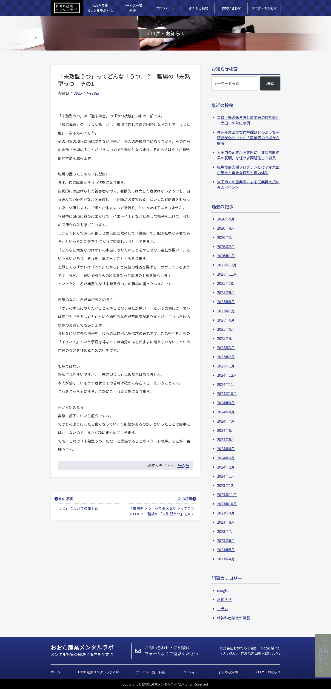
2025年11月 (227, 274)
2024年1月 (226, 476)
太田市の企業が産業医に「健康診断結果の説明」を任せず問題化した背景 (248, 155)
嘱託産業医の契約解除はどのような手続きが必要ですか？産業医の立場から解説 (248, 137)
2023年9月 (226, 513)
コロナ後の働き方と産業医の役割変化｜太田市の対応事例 (248, 120)
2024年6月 (226, 430)
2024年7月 (226, 421)
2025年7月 (226, 310)
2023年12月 (227, 485)
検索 (270, 83)
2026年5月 (226, 219)
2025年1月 (226, 366)
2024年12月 (227, 375)
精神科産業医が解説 (233, 618)
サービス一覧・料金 (150, 672)
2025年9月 (226, 292)
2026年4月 (226, 228)
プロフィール (191, 672)
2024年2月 (226, 467)
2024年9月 (226, 402)
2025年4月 (226, 338)
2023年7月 (226, 531)
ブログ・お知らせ (267, 672)
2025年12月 (227, 265)
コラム (222, 608)
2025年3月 (226, 347)
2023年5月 (226, 549)
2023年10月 (227, 503)
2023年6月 (226, 540)
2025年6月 (226, 320)
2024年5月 (226, 439)
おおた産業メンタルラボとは (98, 672)
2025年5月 (226, 329)
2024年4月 (226, 448)
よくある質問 (228, 672)
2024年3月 (226, 457)
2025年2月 (226, 356)
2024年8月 (226, 412)
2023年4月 (226, 559)
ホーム (55, 672)
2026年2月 (226, 246)
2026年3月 (226, 237)
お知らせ (224, 599)
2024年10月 (227, 393)
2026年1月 (226, 255)
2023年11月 (227, 494)
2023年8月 (226, 522)
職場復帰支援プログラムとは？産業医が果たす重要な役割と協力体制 (248, 169)
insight (183, 465)
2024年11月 (227, 384)
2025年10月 (227, 283)
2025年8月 (226, 301)
